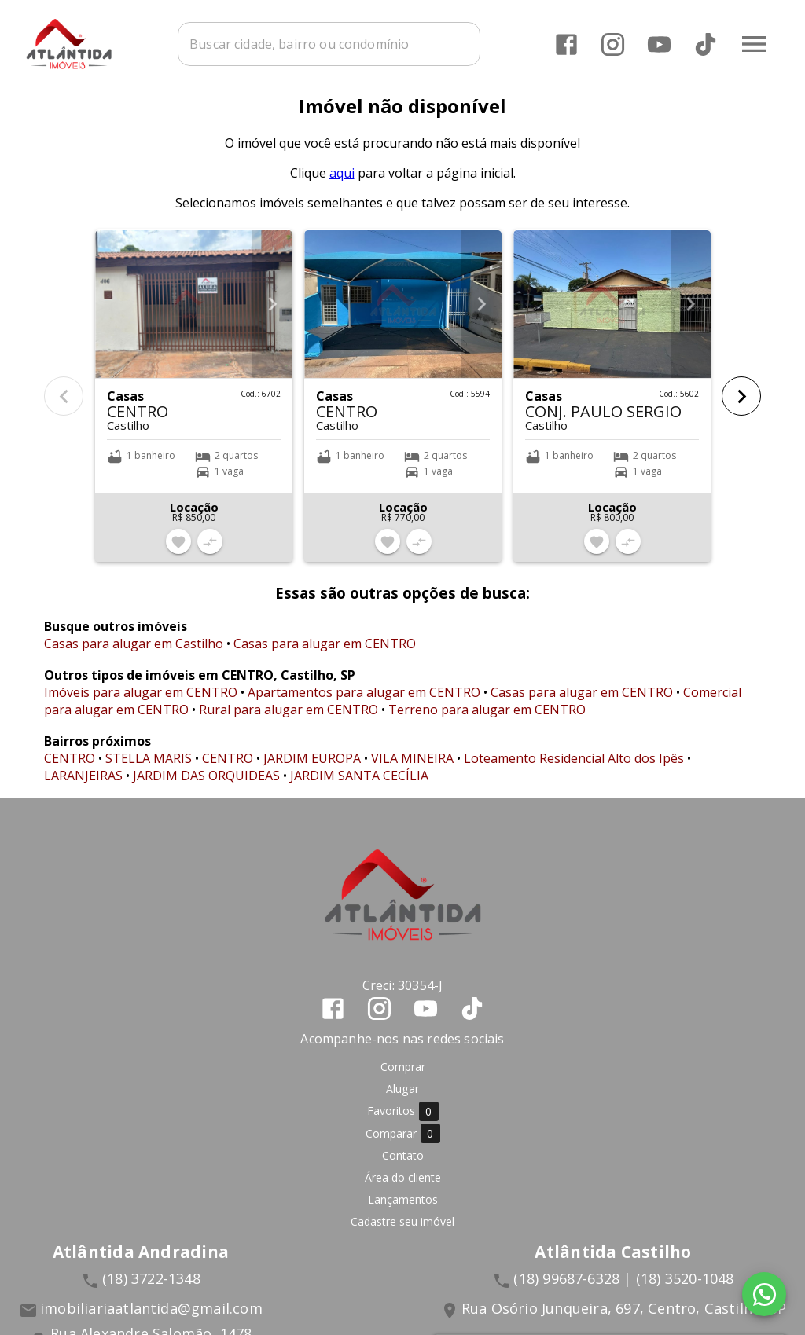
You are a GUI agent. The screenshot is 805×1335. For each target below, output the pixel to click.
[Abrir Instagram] (612, 43)
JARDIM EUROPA (312, 767)
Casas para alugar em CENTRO (324, 653)
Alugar (402, 1098)
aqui (342, 182)
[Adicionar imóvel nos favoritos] (178, 551)
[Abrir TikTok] (705, 43)
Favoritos (403, 1121)
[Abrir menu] (753, 43)
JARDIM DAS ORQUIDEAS (206, 785)
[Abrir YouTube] (658, 43)
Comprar (402, 1076)
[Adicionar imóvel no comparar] (209, 551)
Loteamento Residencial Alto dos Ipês (574, 767)
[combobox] (351, 43)
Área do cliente (403, 1186)
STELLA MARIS (148, 767)
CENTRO (69, 767)
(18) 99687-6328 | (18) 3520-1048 (623, 1287)
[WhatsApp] (764, 1294)
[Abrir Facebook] (565, 43)
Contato (403, 1164)
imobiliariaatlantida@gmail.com (151, 1317)
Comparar (403, 1143)
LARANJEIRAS (83, 785)
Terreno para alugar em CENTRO (487, 719)
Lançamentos (403, 1208)
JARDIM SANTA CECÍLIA (359, 785)
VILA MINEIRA (412, 767)
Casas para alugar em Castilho (133, 653)
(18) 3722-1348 (151, 1287)
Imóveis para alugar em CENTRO (140, 701)
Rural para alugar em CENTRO (288, 719)
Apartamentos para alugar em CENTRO (364, 701)
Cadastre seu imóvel (402, 1230)
